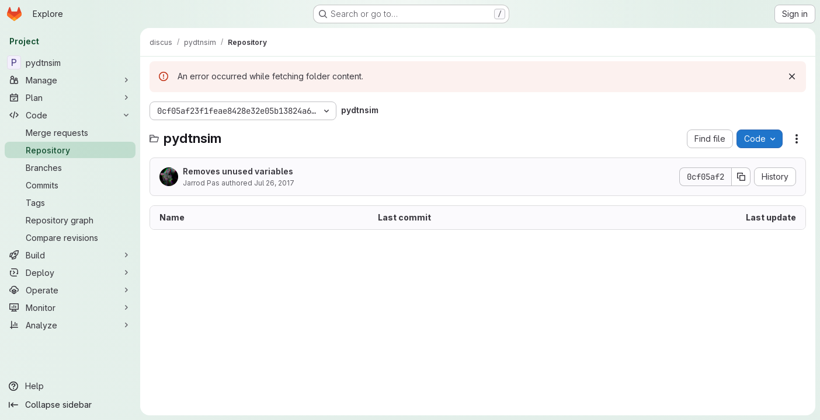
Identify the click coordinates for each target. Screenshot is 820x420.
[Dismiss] (792, 76)
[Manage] (70, 80)
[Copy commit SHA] (741, 176)
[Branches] (70, 167)
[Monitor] (70, 307)
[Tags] (70, 202)
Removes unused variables (238, 171)
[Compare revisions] (70, 237)
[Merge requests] (70, 132)
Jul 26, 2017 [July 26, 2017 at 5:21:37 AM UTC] (274, 182)
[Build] (70, 255)
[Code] (70, 115)
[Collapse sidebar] (70, 405)
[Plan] (70, 97)
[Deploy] (70, 272)
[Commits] (70, 185)
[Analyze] (70, 325)
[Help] (70, 386)
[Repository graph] (70, 220)
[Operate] (70, 290)
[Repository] (70, 150)
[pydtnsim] (70, 62)
